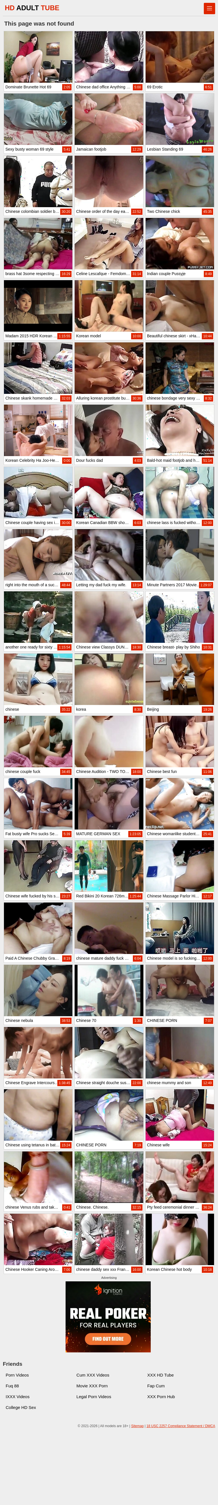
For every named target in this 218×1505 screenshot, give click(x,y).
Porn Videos (17, 1375)
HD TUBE (32, 8)
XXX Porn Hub (161, 1396)
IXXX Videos (18, 1396)
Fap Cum (156, 1385)
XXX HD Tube (160, 1375)
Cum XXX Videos (92, 1375)
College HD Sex (21, 1407)
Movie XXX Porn (92, 1385)
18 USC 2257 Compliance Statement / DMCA (180, 1426)
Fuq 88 (12, 1385)
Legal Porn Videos (93, 1396)
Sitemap (137, 1426)
